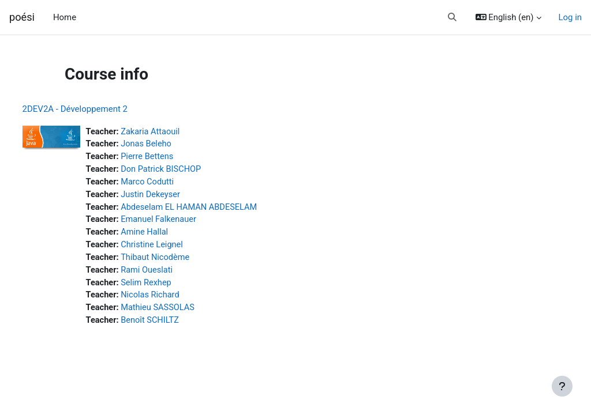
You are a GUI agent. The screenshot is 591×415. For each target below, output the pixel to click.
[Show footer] (562, 386)
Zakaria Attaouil (173, 132)
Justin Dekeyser (173, 196)
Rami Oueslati (169, 274)
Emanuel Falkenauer (181, 222)
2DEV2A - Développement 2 (96, 109)
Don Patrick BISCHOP (184, 170)
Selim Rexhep (169, 286)
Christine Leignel (175, 248)
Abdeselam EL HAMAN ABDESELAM (213, 209)
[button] (452, 17)
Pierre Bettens (170, 157)
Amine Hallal (167, 235)
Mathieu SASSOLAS (181, 312)
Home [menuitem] (64, 17)
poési (22, 17)
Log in (570, 17)
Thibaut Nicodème (178, 260)
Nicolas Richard (173, 299)
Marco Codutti (170, 183)
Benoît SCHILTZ (173, 325)
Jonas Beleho (169, 144)
